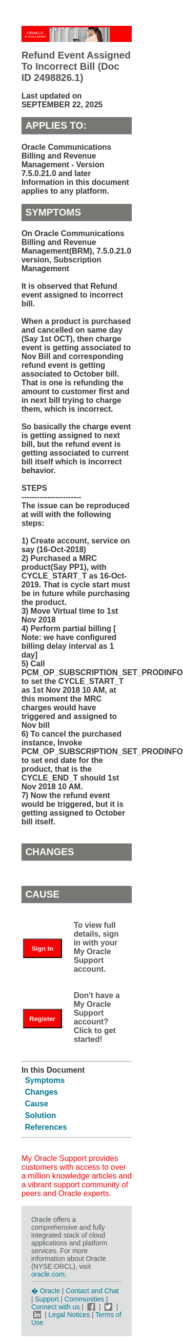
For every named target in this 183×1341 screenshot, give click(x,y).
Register (42, 1018)
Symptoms (45, 1080)
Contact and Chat (92, 1291)
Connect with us (56, 1307)
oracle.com (47, 1274)
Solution (40, 1115)
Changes (41, 1092)
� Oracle (45, 1291)
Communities (84, 1299)
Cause (36, 1104)
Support (47, 1299)
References (46, 1127)
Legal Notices (69, 1315)
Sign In (42, 948)
